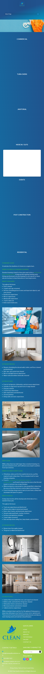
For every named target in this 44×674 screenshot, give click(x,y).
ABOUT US (26, 632)
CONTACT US (27, 642)
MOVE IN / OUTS (22, 145)
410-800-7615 (8, 658)
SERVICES (26, 634)
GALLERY (25, 639)
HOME (25, 629)
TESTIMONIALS (27, 637)
